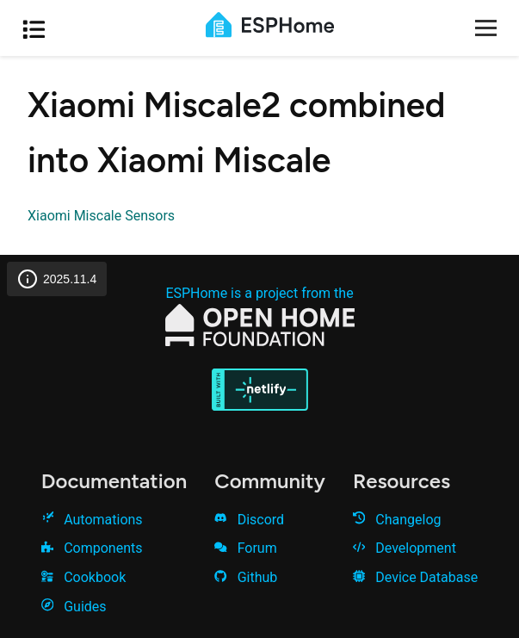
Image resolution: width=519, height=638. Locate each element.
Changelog (397, 519)
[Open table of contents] (39, 31)
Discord (249, 519)
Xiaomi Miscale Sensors (101, 216)
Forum (245, 548)
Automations (92, 519)
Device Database (415, 577)
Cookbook (83, 577)
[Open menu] (485, 28)
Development (404, 548)
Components (92, 548)
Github (245, 577)
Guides (74, 606)
